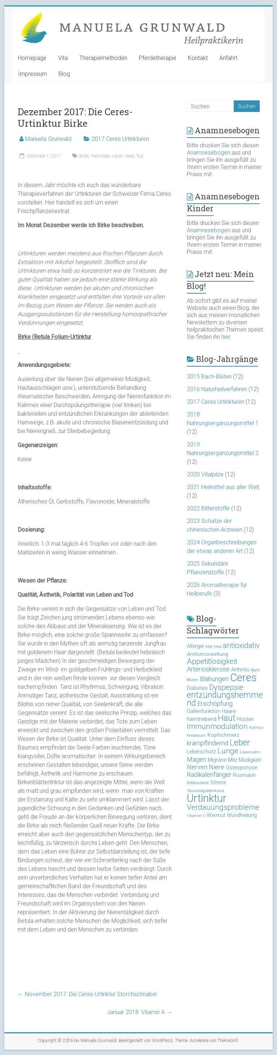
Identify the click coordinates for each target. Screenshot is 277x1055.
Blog (64, 73)
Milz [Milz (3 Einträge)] (232, 760)
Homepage (32, 58)
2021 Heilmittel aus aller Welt (223, 487)
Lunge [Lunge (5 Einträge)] (227, 751)
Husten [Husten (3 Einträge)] (245, 719)
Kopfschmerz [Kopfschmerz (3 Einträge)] (223, 735)
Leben (117, 156)
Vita (63, 58)
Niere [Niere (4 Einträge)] (216, 767)
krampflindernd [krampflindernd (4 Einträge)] (207, 743)
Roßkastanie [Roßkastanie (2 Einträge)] (198, 783)
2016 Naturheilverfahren (217, 389)
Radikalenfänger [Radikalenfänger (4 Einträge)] (209, 774)
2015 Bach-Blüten (209, 376)
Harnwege (100, 156)
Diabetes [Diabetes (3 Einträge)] (197, 688)
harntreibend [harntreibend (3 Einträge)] (201, 719)
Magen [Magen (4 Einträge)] (196, 759)
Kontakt (198, 58)
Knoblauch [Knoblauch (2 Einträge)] (196, 735)
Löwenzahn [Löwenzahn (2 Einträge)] (250, 752)
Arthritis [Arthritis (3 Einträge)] (240, 669)
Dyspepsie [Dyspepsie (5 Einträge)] (226, 687)
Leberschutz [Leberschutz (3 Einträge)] (201, 751)
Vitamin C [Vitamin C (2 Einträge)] (196, 815)
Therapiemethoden (103, 58)
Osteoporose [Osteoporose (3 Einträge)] (241, 767)
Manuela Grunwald (48, 138)
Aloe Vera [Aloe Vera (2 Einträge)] (213, 646)
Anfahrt (228, 58)
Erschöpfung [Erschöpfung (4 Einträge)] (215, 703)
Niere (129, 156)
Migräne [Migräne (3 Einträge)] (217, 760)
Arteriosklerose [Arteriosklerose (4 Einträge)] (208, 669)
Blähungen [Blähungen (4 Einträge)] (214, 679)
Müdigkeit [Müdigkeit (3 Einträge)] (250, 760)
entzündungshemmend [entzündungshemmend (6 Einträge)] (225, 699)
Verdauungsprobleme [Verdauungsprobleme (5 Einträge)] (223, 807)
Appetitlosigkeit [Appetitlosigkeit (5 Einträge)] (212, 661)
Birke (84, 156)
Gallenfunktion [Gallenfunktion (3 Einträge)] (203, 711)
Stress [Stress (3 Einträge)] (218, 782)
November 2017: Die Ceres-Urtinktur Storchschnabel (87, 994)
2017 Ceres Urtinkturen (120, 138)
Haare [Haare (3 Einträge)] (229, 711)
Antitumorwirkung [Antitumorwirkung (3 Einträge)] (207, 654)
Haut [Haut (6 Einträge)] (227, 718)
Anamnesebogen (208, 152)
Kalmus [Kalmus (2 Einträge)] (256, 727)
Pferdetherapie (157, 58)
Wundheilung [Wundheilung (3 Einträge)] (242, 815)
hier (225, 336)
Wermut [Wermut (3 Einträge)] (216, 815)
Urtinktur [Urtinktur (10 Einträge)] (207, 798)
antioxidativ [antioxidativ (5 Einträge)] (241, 645)
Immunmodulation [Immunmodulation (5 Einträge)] (217, 726)
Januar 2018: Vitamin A (139, 1012)
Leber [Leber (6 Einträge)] (240, 743)
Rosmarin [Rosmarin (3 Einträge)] (244, 775)
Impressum (32, 73)
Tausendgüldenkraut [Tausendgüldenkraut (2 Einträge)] (205, 790)
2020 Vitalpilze (205, 474)
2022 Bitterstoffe (208, 508)
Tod (139, 156)
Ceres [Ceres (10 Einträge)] (243, 677)
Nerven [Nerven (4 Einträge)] (197, 767)
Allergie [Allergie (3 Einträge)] (195, 646)
